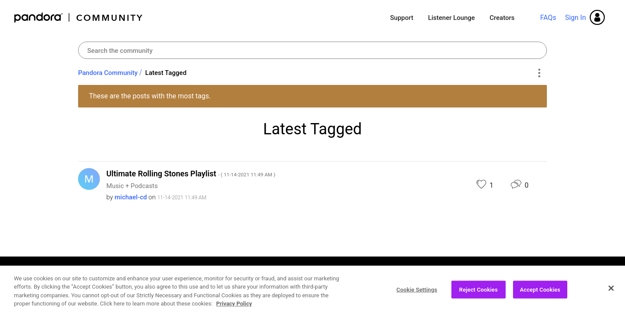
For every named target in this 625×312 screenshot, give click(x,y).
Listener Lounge (451, 18)
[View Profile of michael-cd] (131, 197)
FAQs (548, 17)
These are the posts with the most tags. (150, 96)
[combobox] (312, 50)
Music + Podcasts (132, 186)
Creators (502, 18)
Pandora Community (79, 17)
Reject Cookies (478, 293)
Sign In (575, 17)
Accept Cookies (540, 293)
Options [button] (539, 73)
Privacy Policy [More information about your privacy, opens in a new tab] (234, 308)
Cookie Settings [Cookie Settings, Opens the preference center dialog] (416, 293)
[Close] (611, 292)
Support (401, 18)
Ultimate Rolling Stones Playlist (190, 173)
